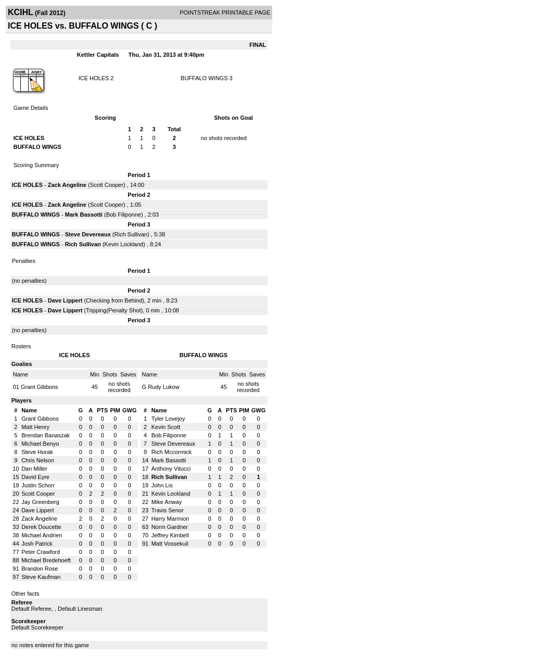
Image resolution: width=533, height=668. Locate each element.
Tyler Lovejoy (168, 418)
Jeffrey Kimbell (170, 535)
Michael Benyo (40, 443)
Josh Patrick (37, 543)
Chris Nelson (37, 460)
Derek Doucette (41, 527)
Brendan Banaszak (45, 435)
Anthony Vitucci (171, 468)
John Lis (162, 485)
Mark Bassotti (84, 214)
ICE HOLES (94, 78)
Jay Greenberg (40, 502)
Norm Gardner (169, 527)
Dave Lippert (65, 300)
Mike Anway (166, 502)
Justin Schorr (38, 485)
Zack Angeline (67, 185)
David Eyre (35, 477)
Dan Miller (34, 468)
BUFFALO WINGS (204, 78)
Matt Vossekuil (169, 543)
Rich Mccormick (171, 452)
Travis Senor (167, 510)
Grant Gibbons (39, 387)
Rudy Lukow (164, 387)
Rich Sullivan (131, 234)
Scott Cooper (106, 185)
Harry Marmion (170, 518)
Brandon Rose (39, 568)
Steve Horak (37, 452)
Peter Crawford (40, 552)
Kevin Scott (166, 427)
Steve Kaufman (40, 577)
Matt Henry (35, 427)
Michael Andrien (41, 535)
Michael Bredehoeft (46, 560)
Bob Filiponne (123, 214)
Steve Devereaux (88, 234)
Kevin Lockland (124, 244)
